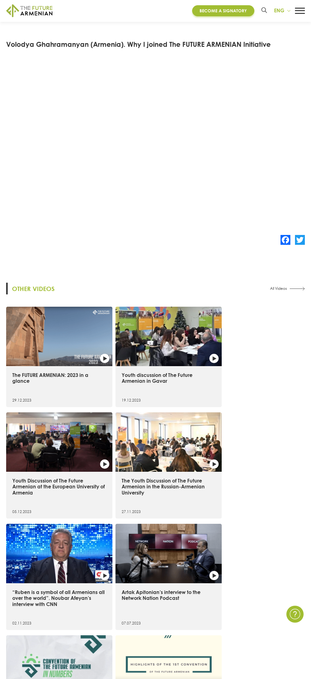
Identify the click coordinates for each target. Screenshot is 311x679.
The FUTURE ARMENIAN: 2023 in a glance (39, 361)
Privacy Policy (280, 607)
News (211, 596)
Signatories (18, 629)
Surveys (213, 629)
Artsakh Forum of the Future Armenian (127, 607)
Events (212, 607)
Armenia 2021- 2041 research (117, 617)
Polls (209, 640)
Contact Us (277, 596)
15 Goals (15, 607)
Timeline (15, 617)
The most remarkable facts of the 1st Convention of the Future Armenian (266, 465)
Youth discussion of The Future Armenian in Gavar (115, 364)
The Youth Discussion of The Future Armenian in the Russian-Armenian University (268, 367)
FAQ (270, 617)
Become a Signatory (221, 12)
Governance (20, 640)
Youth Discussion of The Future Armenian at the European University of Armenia (192, 367)
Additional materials (107, 640)
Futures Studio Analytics (111, 629)
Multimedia (217, 617)
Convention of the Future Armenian (124, 596)
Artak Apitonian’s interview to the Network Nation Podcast (117, 462)
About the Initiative (27, 596)
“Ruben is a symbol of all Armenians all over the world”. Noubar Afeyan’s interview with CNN (39, 468)
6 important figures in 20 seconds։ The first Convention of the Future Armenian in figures (193, 468)
